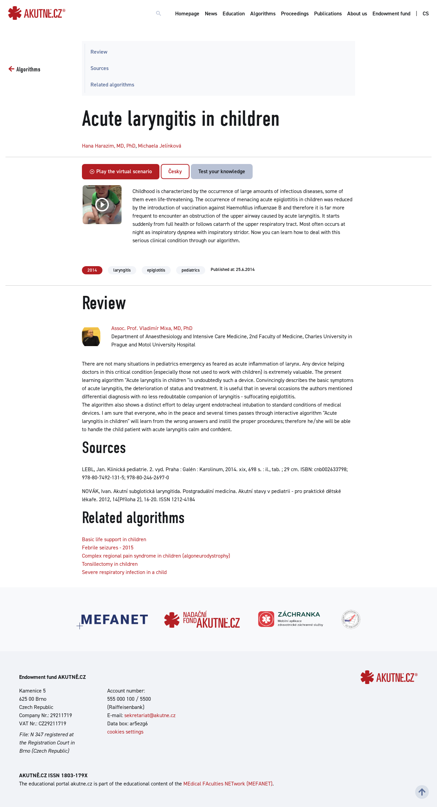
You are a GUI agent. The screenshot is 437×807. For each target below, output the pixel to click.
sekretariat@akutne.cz (149, 715)
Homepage (187, 13)
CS (426, 13)
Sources (99, 68)
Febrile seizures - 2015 (107, 547)
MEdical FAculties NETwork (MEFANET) (227, 783)
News (211, 13)
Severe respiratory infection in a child (124, 572)
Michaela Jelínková (159, 145)
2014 (92, 270)
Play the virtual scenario (120, 171)
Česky (175, 171)
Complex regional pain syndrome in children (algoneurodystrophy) (156, 555)
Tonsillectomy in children (110, 563)
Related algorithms (112, 84)
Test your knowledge (221, 171)
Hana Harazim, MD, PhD (109, 145)
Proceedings (295, 13)
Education (234, 13)
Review (98, 51)
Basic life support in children (114, 539)
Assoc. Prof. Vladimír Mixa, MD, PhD (152, 328)
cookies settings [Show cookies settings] (125, 731)
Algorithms (263, 13)
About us (357, 13)
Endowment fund (391, 13)
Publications (328, 13)
